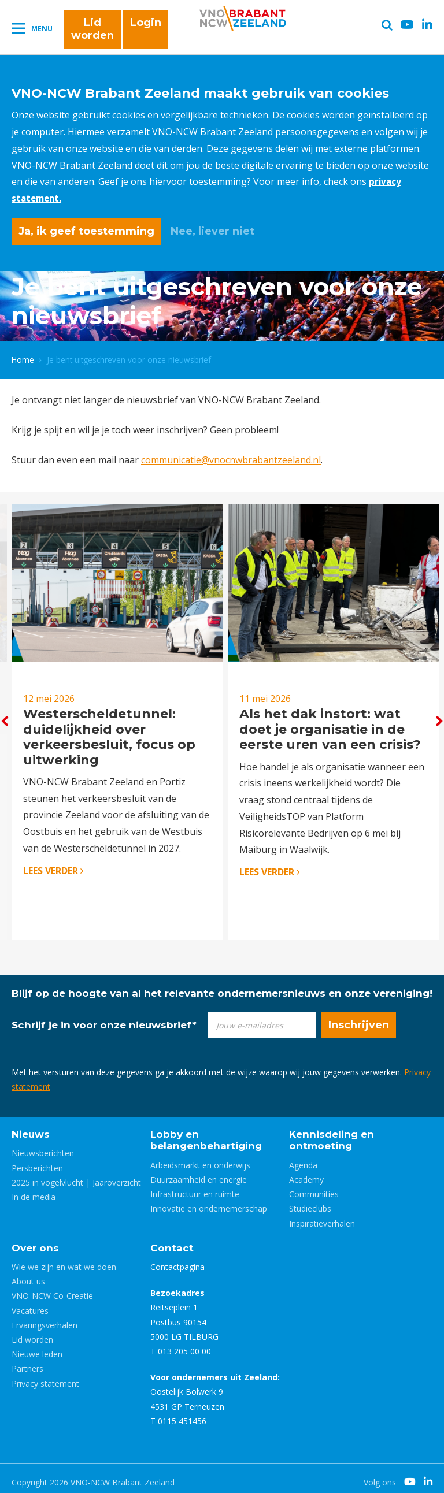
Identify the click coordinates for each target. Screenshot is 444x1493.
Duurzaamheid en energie (198, 1171)
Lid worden (92, 30)
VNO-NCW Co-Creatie (52, 1287)
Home (23, 356)
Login (145, 24)
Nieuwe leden (37, 1345)
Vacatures (30, 1302)
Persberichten (37, 1159)
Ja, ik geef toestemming (86, 231)
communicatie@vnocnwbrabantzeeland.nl (231, 456)
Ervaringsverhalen (44, 1316)
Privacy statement (45, 1374)
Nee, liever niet (212, 231)
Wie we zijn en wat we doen (64, 1258)
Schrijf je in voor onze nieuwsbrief (104, 1016)
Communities (314, 1185)
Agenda (303, 1156)
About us (28, 1273)
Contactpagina (177, 1258)
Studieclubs (310, 1200)
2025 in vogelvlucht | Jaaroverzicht (76, 1173)
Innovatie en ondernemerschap (208, 1200)
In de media (34, 1188)
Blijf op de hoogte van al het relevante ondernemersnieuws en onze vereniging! (222, 984)
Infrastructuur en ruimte (194, 1185)
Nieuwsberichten (43, 1144)
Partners (27, 1360)
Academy (306, 1171)
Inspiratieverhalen (322, 1214)
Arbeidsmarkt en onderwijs (200, 1156)
